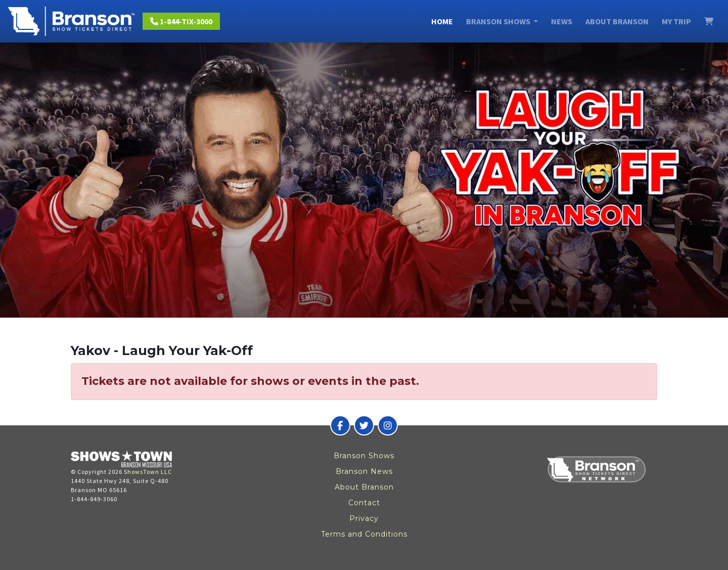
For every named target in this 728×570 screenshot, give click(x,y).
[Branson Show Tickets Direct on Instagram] (388, 425)
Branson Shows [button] (499, 21)
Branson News (364, 471)
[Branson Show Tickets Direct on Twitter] (364, 425)
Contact (364, 502)
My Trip (676, 21)
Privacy (364, 518)
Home (442, 21)
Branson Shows (364, 455)
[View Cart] (708, 21)
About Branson (617, 21)
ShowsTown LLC (148, 471)
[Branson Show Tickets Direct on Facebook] (340, 425)
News (561, 21)
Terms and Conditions (364, 534)
